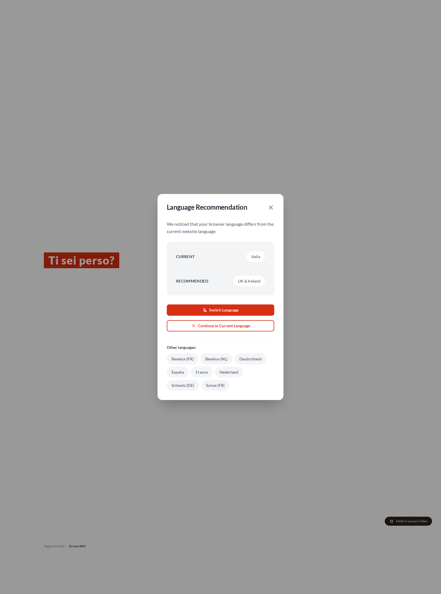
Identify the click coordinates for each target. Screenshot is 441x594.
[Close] (270, 207)
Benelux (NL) (216, 358)
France (202, 372)
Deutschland (250, 358)
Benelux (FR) (183, 358)
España (178, 372)
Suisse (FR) (215, 385)
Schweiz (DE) (183, 385)
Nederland (229, 372)
